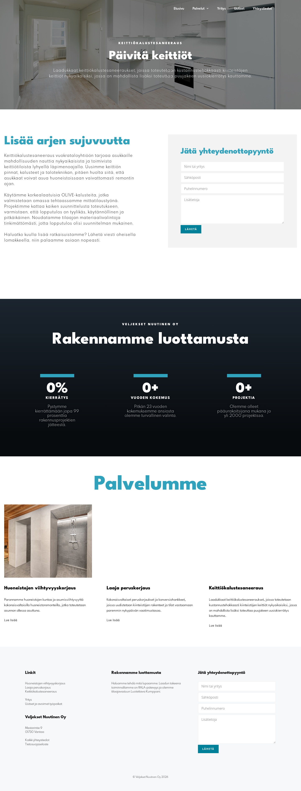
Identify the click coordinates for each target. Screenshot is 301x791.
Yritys (221, 8)
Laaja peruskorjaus (38, 687)
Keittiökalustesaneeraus (41, 691)
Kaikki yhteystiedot (37, 740)
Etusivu (179, 8)
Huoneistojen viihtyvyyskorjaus (45, 683)
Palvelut (203, 8)
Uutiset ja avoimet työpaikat (43, 703)
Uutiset (239, 8)
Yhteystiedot (262, 8)
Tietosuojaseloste (36, 744)
